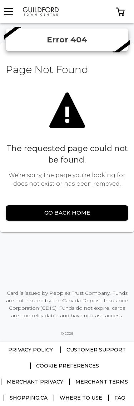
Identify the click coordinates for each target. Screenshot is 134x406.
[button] (120, 11)
